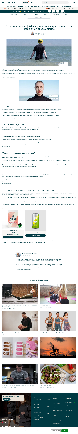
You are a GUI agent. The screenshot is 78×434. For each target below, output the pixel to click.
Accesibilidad (55, 418)
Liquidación (58, 6)
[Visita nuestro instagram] (3, 427)
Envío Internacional (37, 409)
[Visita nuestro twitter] (14, 427)
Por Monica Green (11, 308)
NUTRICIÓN (25, 3)
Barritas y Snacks (33, 6)
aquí (30, 269)
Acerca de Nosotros (57, 400)
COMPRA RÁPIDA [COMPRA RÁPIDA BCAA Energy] (35, 235)
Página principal (5, 20)
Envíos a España (37, 415)
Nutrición (25, 14)
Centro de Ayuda (37, 404)
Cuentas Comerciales (57, 412)
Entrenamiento (14, 14)
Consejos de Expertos (66, 6)
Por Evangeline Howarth (41, 33)
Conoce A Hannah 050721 (22, 20)
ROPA (32, 3)
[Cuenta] (71, 2)
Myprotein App (68, 407)
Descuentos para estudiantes (68, 411)
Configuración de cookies (7, 419)
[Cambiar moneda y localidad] (15, 422)
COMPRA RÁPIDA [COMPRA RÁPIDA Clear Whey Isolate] (13, 237)
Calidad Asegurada (56, 403)
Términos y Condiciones (57, 410)
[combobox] (55, 2)
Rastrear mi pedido (37, 412)
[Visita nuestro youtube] (11, 427)
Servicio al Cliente (37, 399)
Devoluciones (36, 407)
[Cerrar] (76, 430)
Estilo (66, 14)
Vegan (48, 413)
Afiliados (54, 415)
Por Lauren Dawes (49, 334)
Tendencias (9, 6)
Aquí (22, 432)
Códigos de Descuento (69, 405)
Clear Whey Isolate (13, 230)
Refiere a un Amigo (70, 401)
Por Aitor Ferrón (11, 334)
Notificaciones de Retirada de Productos (39, 418)
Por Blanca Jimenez (12, 361)
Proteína (14, 6)
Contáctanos (36, 402)
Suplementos (20, 6)
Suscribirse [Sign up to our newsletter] (7, 399)
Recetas (45, 14)
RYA (52, 259)
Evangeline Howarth (30, 254)
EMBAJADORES (39, 22)
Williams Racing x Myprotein (68, 415)
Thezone (10, 20)
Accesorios (40, 6)
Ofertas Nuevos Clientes (49, 6)
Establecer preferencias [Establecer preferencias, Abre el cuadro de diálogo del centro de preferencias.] (56, 430)
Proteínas (48, 406)
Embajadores (56, 14)
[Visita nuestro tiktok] (8, 427)
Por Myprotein (48, 307)
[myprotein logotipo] (8, 2)
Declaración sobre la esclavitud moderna (57, 407)
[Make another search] (39, 18)
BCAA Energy (35, 232)
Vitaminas (27, 6)
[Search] (43, 2)
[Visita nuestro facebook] (6, 427)
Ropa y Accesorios (49, 403)
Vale (65, 430)
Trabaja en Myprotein (57, 420)
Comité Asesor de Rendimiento (56, 424)
